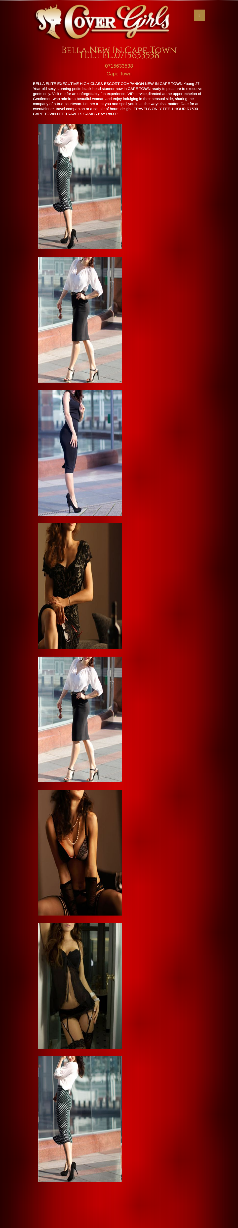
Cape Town (119, 73)
